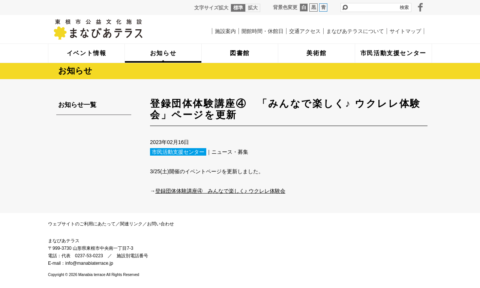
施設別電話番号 (132, 255)
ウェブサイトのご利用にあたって (82, 223)
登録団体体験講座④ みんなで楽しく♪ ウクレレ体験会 (220, 191)
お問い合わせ (160, 223)
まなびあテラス (113, 29)
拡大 (253, 7)
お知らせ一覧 (77, 104)
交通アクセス (305, 31)
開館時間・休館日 (263, 31)
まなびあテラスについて (355, 31)
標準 (238, 7)
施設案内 (225, 31)
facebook (420, 7)
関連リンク (131, 223)
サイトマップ (405, 31)
